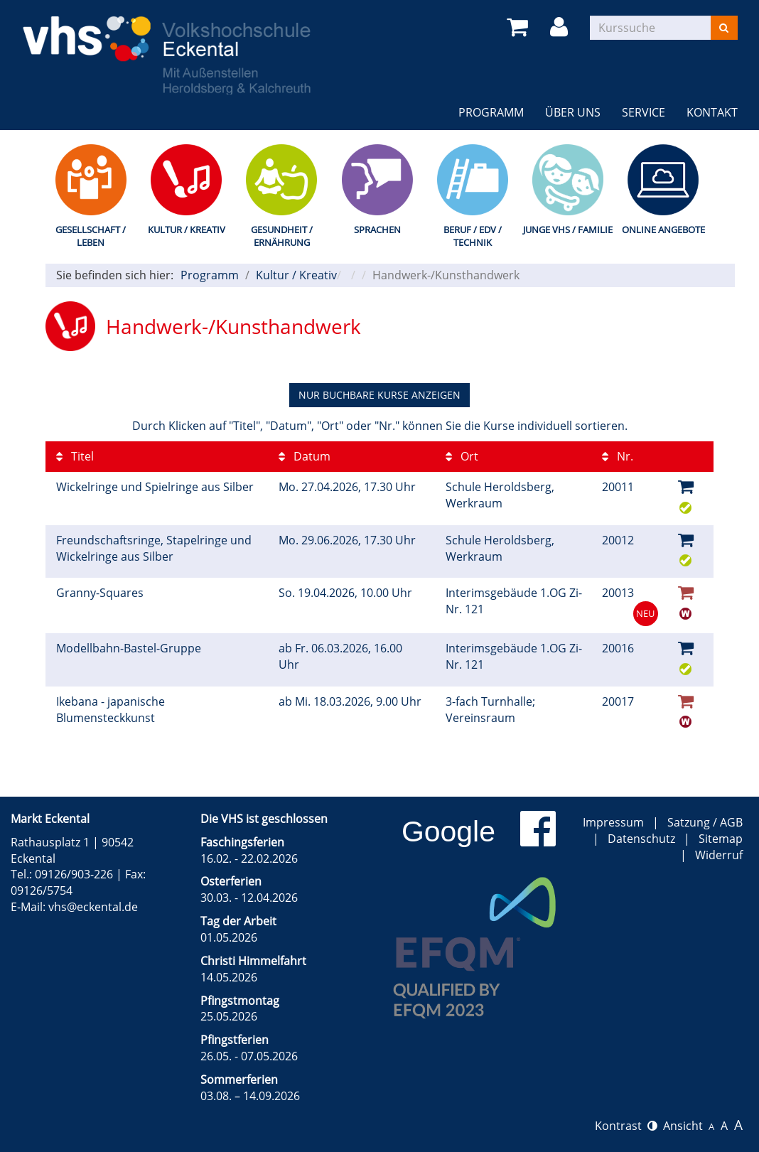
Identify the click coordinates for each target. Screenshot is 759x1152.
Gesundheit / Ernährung (282, 236)
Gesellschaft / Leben (90, 236)
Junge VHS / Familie (568, 229)
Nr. (617, 456)
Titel (75, 456)
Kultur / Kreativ (186, 229)
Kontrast (626, 1126)
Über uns (573, 112)
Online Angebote (663, 229)
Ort (462, 456)
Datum (304, 456)
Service (643, 112)
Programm (491, 112)
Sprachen (377, 229)
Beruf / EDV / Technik (472, 236)
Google (448, 831)
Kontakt (712, 112)
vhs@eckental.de (93, 907)
